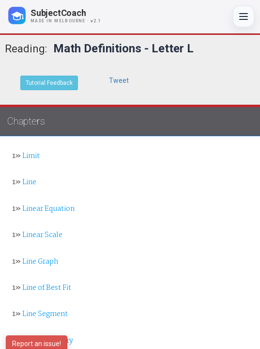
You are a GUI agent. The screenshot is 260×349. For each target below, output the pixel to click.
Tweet (119, 80)
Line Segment (40, 314)
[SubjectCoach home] (63, 15)
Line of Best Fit (41, 288)
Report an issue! (36, 344)
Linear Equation (43, 209)
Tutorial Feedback (49, 82)
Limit (26, 156)
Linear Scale (37, 235)
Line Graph (35, 262)
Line (24, 182)
